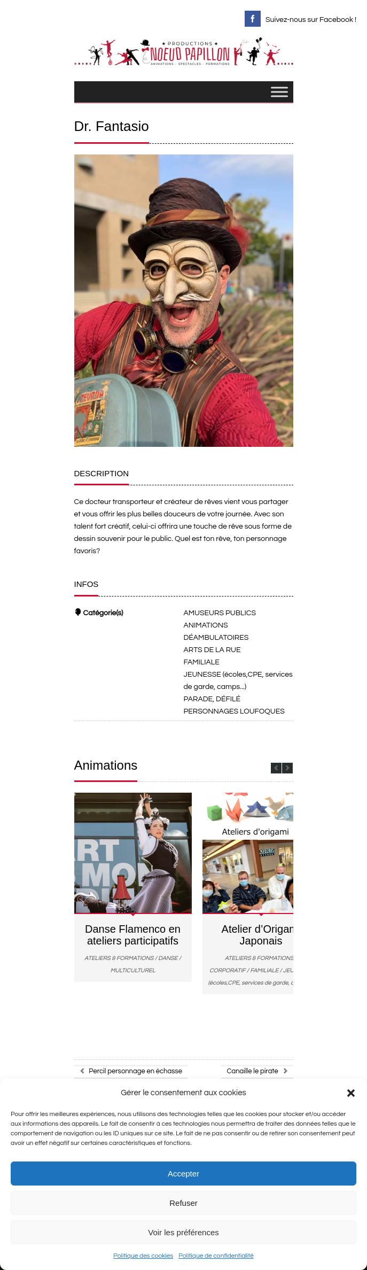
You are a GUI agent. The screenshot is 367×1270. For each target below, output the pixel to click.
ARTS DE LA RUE (212, 650)
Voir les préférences (183, 1232)
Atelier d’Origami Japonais (261, 935)
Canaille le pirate (257, 1071)
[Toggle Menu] (279, 92)
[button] (351, 1093)
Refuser (183, 1202)
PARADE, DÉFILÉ (212, 699)
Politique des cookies (143, 1255)
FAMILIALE (202, 662)
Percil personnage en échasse (131, 1071)
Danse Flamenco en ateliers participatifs (133, 935)
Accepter (183, 1173)
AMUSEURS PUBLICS (220, 613)
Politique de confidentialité (216, 1255)
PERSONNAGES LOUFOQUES (234, 711)
